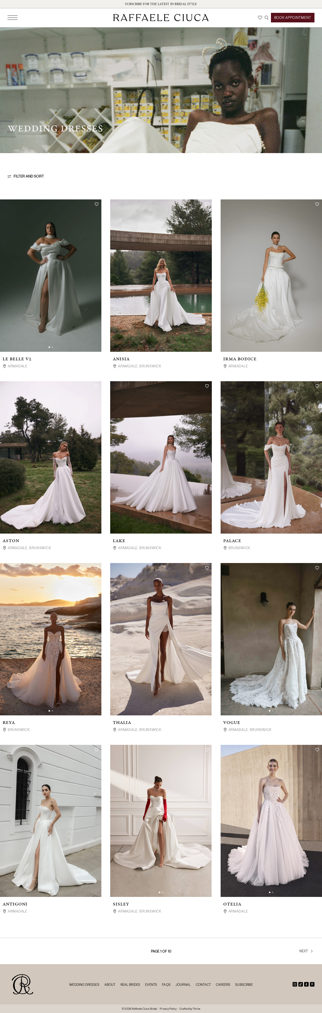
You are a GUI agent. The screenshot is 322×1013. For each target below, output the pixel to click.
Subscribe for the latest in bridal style (161, 4)
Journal (183, 985)
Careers (223, 985)
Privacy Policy (168, 1008)
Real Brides (130, 985)
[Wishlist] (260, 18)
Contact (203, 985)
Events (151, 985)
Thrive (196, 1008)
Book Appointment (292, 18)
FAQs (166, 985)
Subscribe (244, 985)
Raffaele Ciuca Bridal (144, 1008)
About (109, 985)
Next (306, 951)
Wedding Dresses (84, 985)
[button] (49, 347)
